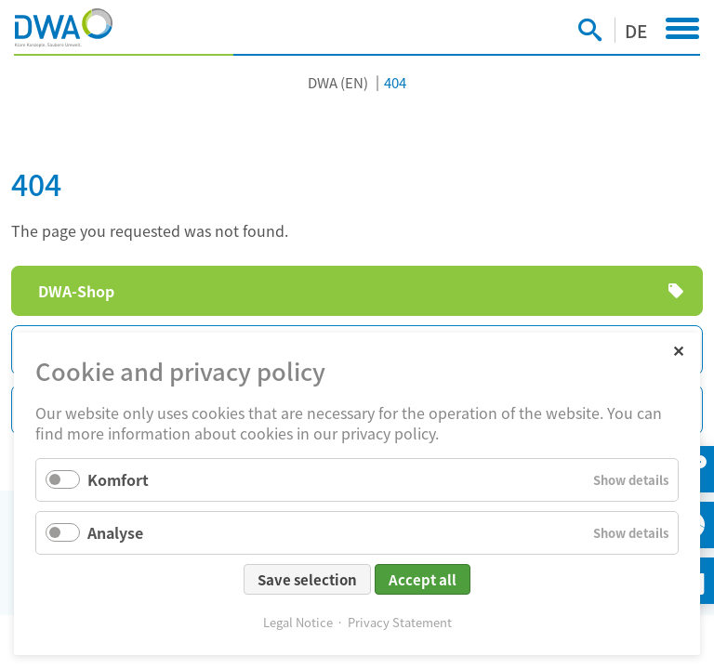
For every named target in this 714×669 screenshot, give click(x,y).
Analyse (115, 532)
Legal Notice (298, 622)
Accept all (422, 579)
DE (636, 30)
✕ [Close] (678, 350)
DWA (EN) (338, 82)
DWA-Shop (76, 291)
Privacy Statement (400, 622)
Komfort (118, 479)
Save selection (307, 579)
